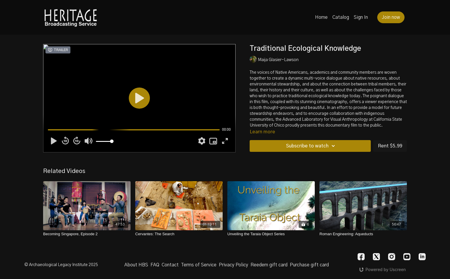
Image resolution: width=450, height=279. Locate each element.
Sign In (361, 17)
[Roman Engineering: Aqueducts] (363, 234)
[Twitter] (376, 256)
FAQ (154, 265)
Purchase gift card (309, 265)
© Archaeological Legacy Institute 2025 (61, 265)
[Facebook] (361, 256)
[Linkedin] (422, 256)
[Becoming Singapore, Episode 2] (87, 234)
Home (321, 17)
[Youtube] (406, 256)
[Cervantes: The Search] (179, 234)
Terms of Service (198, 265)
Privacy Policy (233, 265)
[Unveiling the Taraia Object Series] (271, 234)
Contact (170, 265)
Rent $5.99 (390, 146)
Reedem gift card (269, 265)
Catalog (340, 17)
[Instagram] (391, 256)
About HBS (136, 265)
